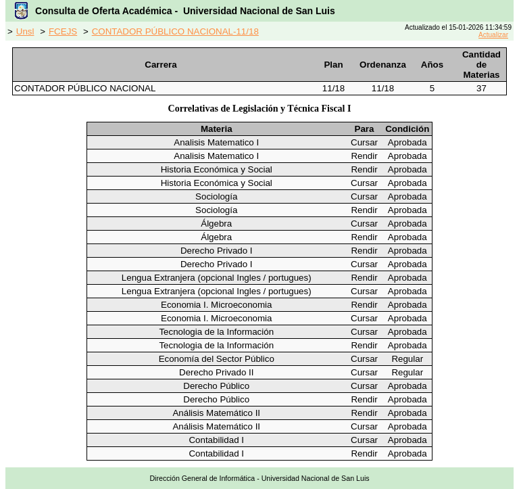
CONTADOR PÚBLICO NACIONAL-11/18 (175, 31)
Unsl (25, 31)
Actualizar (493, 35)
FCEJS (63, 31)
